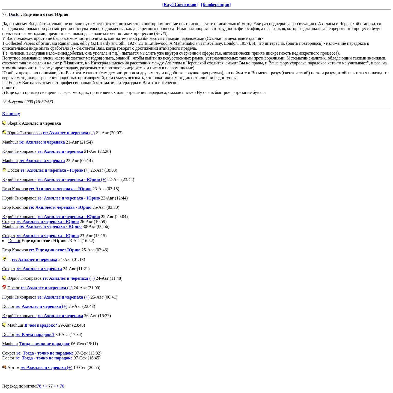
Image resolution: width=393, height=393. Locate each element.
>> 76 (59, 386)
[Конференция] (216, 4)
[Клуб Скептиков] (180, 4)
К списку (11, 113)
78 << (42, 386)
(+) (69, 132)
